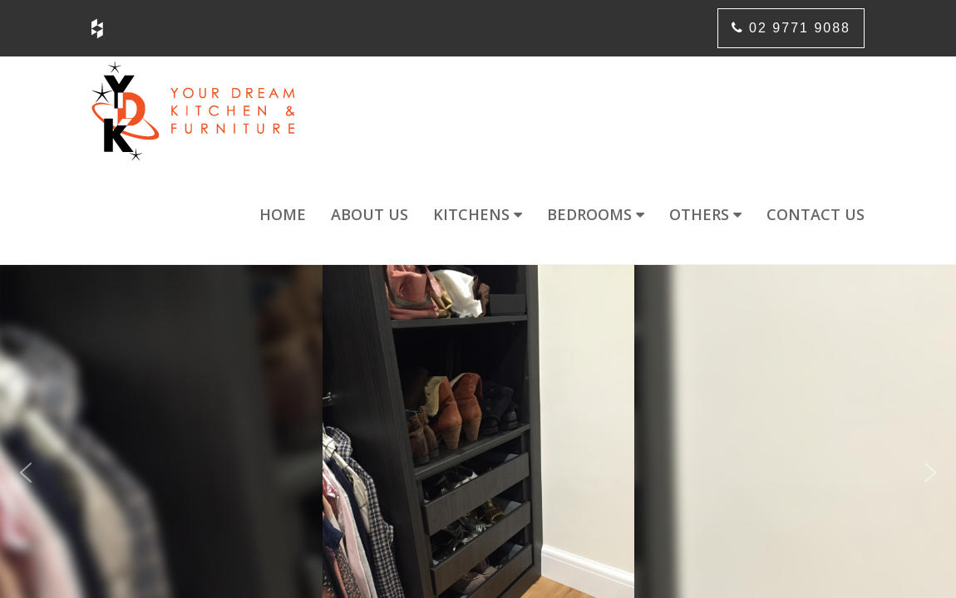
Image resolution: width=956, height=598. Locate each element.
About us (369, 214)
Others (705, 214)
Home (282, 214)
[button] (25, 472)
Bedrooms (595, 214)
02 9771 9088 (791, 28)
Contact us (815, 214)
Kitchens (477, 214)
